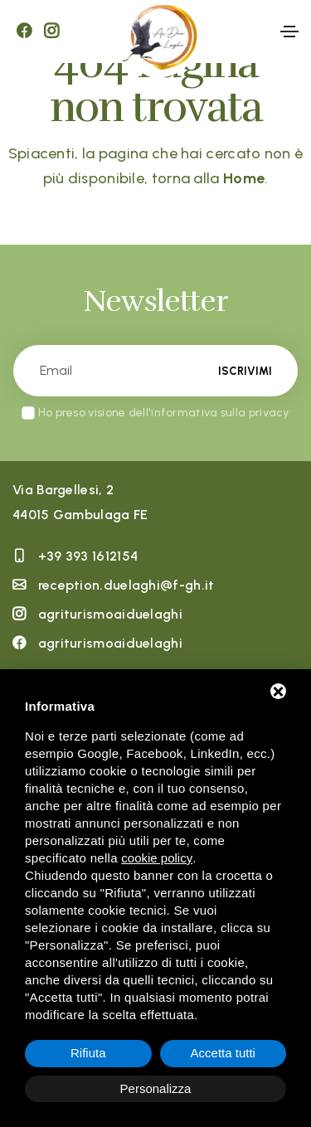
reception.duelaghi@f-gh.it (126, 585)
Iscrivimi (245, 371)
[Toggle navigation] (289, 31)
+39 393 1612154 (88, 556)
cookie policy (156, 858)
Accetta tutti (223, 1053)
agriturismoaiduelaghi (110, 614)
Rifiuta (88, 1053)
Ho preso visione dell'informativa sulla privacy (163, 413)
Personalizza (156, 1088)
